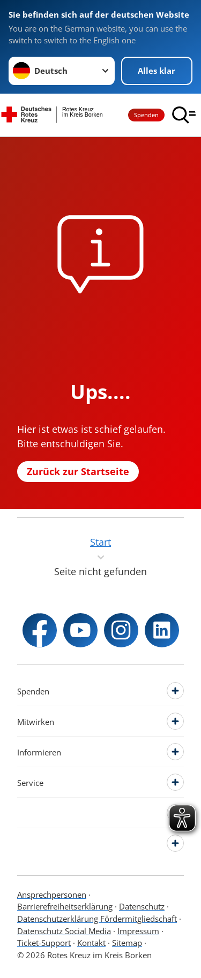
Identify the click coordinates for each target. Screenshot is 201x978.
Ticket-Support (44, 942)
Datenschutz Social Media (64, 931)
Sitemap (127, 942)
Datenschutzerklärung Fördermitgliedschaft (97, 918)
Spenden (146, 115)
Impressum (138, 931)
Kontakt (91, 942)
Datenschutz (142, 906)
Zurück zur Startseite (78, 471)
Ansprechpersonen (51, 894)
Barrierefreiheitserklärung (65, 906)
